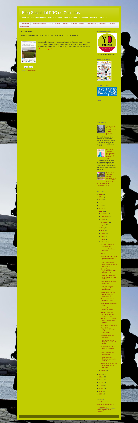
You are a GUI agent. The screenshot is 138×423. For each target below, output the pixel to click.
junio (102, 230)
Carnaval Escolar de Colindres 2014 (107, 245)
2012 (101, 377)
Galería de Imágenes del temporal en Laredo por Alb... (109, 365)
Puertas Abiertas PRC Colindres (108, 336)
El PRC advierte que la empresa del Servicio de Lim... (108, 277)
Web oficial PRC (102, 402)
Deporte (65, 23)
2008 (101, 388)
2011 (101, 380)
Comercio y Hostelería (39, 23)
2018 (101, 200)
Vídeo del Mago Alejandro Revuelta (108, 329)
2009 (101, 385)
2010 (101, 382)
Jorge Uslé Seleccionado (109, 325)
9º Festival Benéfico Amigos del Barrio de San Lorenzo (108, 287)
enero (103, 370)
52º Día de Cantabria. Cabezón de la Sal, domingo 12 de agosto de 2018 (111, 154)
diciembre (104, 213)
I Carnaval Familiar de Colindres (108, 249)
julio (102, 228)
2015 (101, 208)
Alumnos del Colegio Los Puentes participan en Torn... (109, 258)
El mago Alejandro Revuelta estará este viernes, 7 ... (108, 359)
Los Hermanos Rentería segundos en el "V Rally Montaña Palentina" (111, 130)
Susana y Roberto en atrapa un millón (107, 308)
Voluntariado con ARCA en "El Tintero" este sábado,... (108, 320)
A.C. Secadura (102, 407)
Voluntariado (32, 70)
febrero (103, 242)
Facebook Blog (91, 23)
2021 (101, 194)
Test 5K (103, 253)
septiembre (105, 222)
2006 (101, 394)
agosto (103, 225)
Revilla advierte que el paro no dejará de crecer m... (108, 348)
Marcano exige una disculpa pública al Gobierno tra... (107, 314)
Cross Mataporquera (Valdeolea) (107, 353)
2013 (101, 374)
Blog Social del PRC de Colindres (51, 12)
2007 (101, 391)
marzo (103, 239)
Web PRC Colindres (77, 23)
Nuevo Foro (102, 23)
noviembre (104, 216)
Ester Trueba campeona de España (108, 282)
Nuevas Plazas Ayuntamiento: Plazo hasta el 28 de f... (108, 270)
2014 (101, 211)
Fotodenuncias (24, 26)
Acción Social (25, 23)
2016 (101, 205)
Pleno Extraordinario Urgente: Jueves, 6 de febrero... (109, 341)
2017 (101, 202)
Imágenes (112, 23)
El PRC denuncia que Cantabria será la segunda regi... (108, 294)
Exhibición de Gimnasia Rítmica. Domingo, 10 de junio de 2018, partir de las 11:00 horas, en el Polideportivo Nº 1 (106, 179)
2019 (101, 197)
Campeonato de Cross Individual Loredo (108, 299)
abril (102, 236)
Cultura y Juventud (54, 23)
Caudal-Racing (105, 332)
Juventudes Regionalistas (105, 404)
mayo (103, 233)
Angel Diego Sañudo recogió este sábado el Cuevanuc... (109, 264)
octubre (103, 219)
